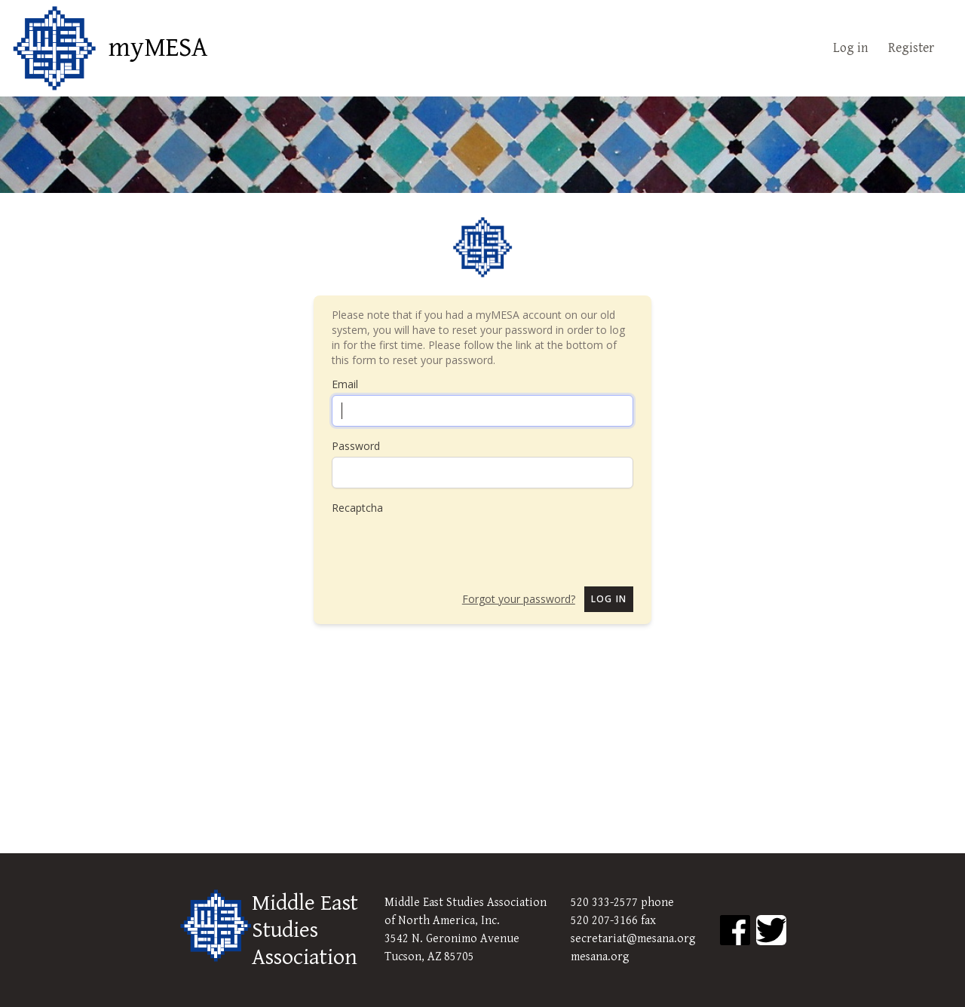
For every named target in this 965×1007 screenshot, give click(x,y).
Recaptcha (357, 507)
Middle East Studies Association (305, 930)
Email (345, 384)
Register (911, 48)
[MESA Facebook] (735, 930)
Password (356, 446)
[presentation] (446, 545)
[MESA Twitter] (771, 930)
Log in (850, 48)
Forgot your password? (518, 599)
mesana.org (600, 957)
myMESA (158, 48)
